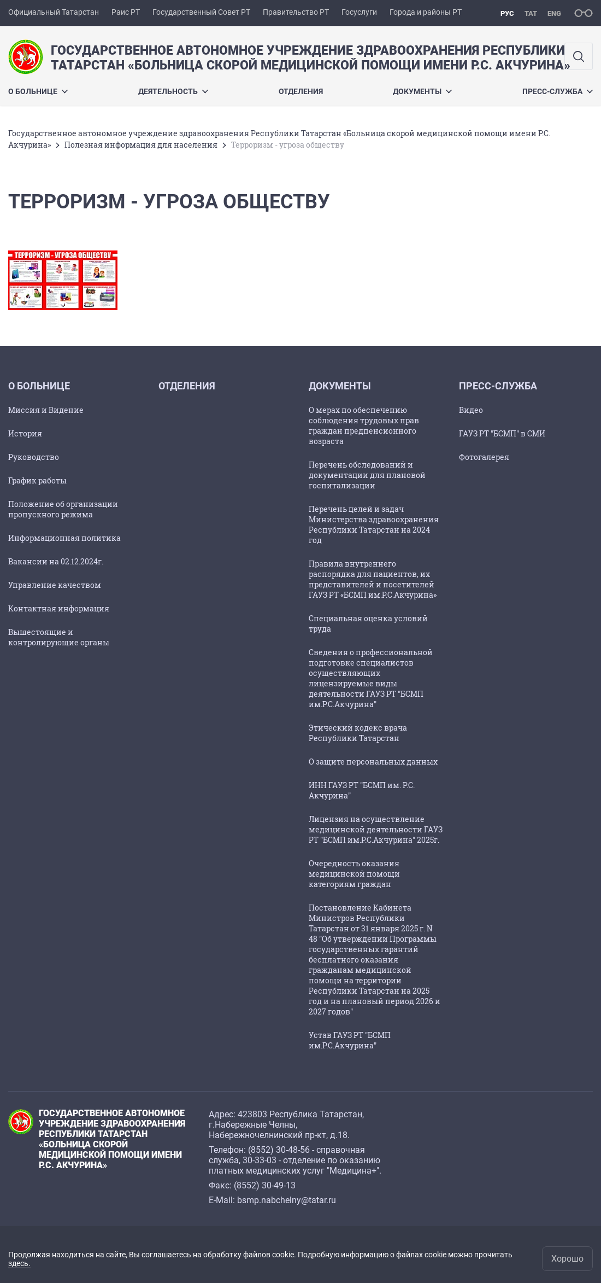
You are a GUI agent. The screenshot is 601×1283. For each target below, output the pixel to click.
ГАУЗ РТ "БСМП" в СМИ (502, 433)
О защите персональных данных (373, 761)
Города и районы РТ (426, 12)
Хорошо (567, 1258)
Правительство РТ (296, 12)
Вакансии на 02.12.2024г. (55, 561)
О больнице (38, 91)
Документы (422, 91)
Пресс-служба (557, 91)
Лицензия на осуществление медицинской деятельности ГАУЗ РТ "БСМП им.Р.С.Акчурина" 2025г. (376, 829)
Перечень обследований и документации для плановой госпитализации (367, 475)
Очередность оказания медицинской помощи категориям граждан (354, 873)
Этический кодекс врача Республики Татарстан (358, 732)
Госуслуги (359, 12)
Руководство (33, 457)
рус (507, 13)
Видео (471, 410)
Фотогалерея (484, 457)
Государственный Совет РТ (201, 12)
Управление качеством (54, 585)
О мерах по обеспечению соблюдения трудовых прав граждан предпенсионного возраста (364, 425)
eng (554, 13)
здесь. (19, 1263)
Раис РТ (125, 12)
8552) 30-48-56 (280, 1150)
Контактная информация (58, 608)
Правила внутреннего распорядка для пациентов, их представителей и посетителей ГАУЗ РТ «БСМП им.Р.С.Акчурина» (373, 579)
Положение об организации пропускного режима (63, 509)
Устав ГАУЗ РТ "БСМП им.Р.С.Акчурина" (350, 1040)
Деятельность (173, 91)
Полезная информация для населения (140, 144)
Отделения (301, 91)
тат (531, 13)
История (25, 433)
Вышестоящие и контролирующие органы (58, 637)
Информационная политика (64, 538)
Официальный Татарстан (53, 12)
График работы (37, 480)
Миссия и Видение (46, 410)
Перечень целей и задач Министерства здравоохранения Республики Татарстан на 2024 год (374, 524)
